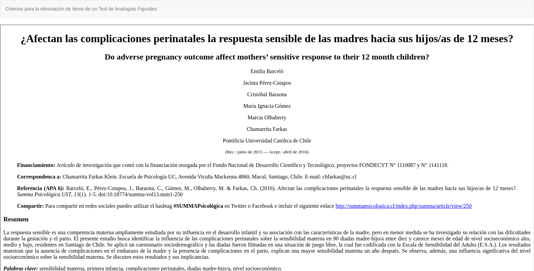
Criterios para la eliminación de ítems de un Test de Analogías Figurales (81, 9)
